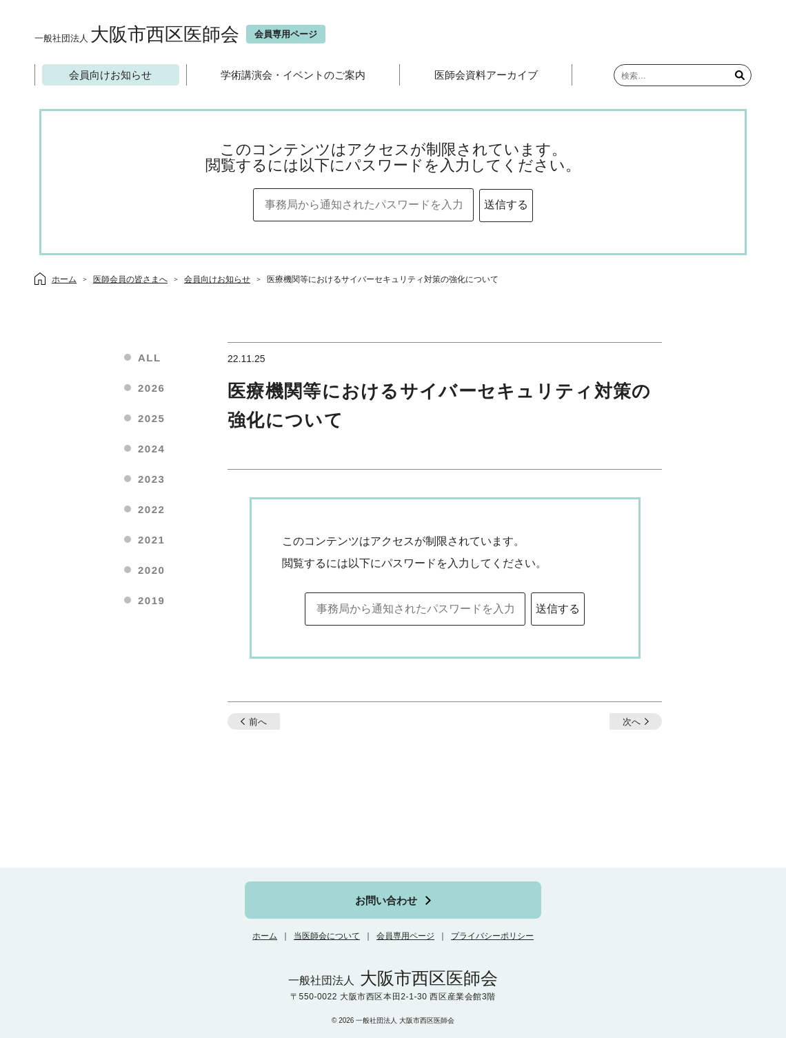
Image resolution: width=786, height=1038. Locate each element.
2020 (151, 570)
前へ (258, 722)
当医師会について (327, 936)
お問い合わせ (386, 900)
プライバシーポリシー (492, 936)
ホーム (264, 936)
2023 (151, 479)
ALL (149, 357)
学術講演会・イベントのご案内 (293, 75)
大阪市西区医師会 (136, 34)
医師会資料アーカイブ (486, 75)
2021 (151, 540)
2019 (151, 600)
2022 (151, 509)
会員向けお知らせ (110, 75)
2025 (151, 418)
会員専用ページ (405, 936)
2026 (151, 388)
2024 (151, 449)
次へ (632, 722)
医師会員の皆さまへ (130, 279)
